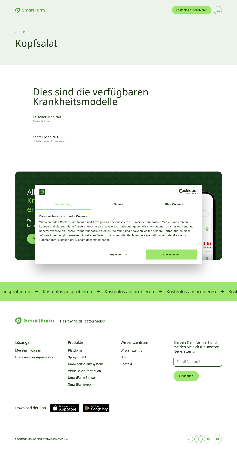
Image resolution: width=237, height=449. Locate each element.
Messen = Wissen (28, 350)
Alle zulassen (171, 254)
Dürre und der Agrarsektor (34, 357)
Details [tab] (118, 204)
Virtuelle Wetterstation (84, 371)
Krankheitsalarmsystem (85, 364)
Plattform (75, 350)
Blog (124, 357)
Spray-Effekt (77, 357)
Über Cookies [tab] (174, 204)
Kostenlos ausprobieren (192, 10)
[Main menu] (218, 10)
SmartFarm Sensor (82, 378)
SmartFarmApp (79, 384)
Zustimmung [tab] (63, 204)
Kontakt (126, 364)
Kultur (23, 32)
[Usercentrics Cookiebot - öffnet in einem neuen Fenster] (181, 192)
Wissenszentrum (133, 350)
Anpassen (118, 254)
